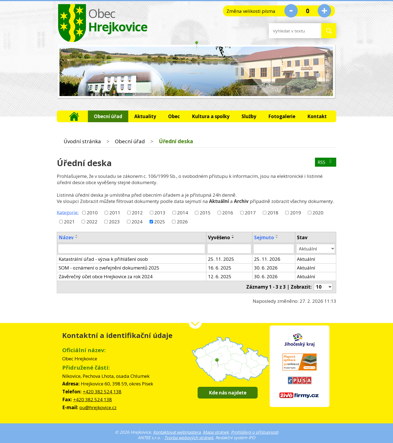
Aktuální (306, 259)
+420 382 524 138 (102, 391)
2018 (272, 212)
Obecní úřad (108, 116)
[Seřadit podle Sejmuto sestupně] (277, 238)
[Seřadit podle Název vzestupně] (77, 235)
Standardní (307, 10)
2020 (317, 212)
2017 (250, 212)
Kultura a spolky (211, 116)
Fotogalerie (281, 116)
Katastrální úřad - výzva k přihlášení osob (103, 259)
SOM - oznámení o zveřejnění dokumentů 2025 (109, 268)
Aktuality (145, 116)
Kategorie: (68, 212)
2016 (227, 212)
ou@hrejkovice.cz (98, 407)
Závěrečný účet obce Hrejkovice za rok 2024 (106, 276)
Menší (291, 10)
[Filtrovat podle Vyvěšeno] (229, 249)
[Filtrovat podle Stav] (315, 249)
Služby (249, 116)
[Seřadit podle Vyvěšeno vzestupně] (233, 235)
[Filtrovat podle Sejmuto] (273, 249)
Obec (174, 116)
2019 (295, 212)
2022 (92, 221)
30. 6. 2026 (266, 268)
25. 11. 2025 (221, 259)
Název (66, 237)
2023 (114, 221)
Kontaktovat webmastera (177, 432)
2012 (137, 212)
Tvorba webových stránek (188, 437)
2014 (182, 212)
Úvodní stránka (74, 116)
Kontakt (317, 116)
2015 (205, 212)
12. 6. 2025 (219, 276)
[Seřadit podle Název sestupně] (77, 238)
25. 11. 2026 (267, 259)
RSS (326, 162)
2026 (182, 221)
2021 (69, 221)
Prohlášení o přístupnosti (254, 432)
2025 (159, 221)
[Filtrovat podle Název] (131, 249)
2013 (159, 212)
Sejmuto (264, 237)
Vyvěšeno (219, 237)
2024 (137, 221)
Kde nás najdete (227, 393)
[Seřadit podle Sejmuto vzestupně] (277, 235)
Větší (324, 10)
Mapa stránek (216, 432)
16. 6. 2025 (219, 268)
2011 (114, 212)
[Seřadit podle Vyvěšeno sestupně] (233, 238)
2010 (92, 212)
